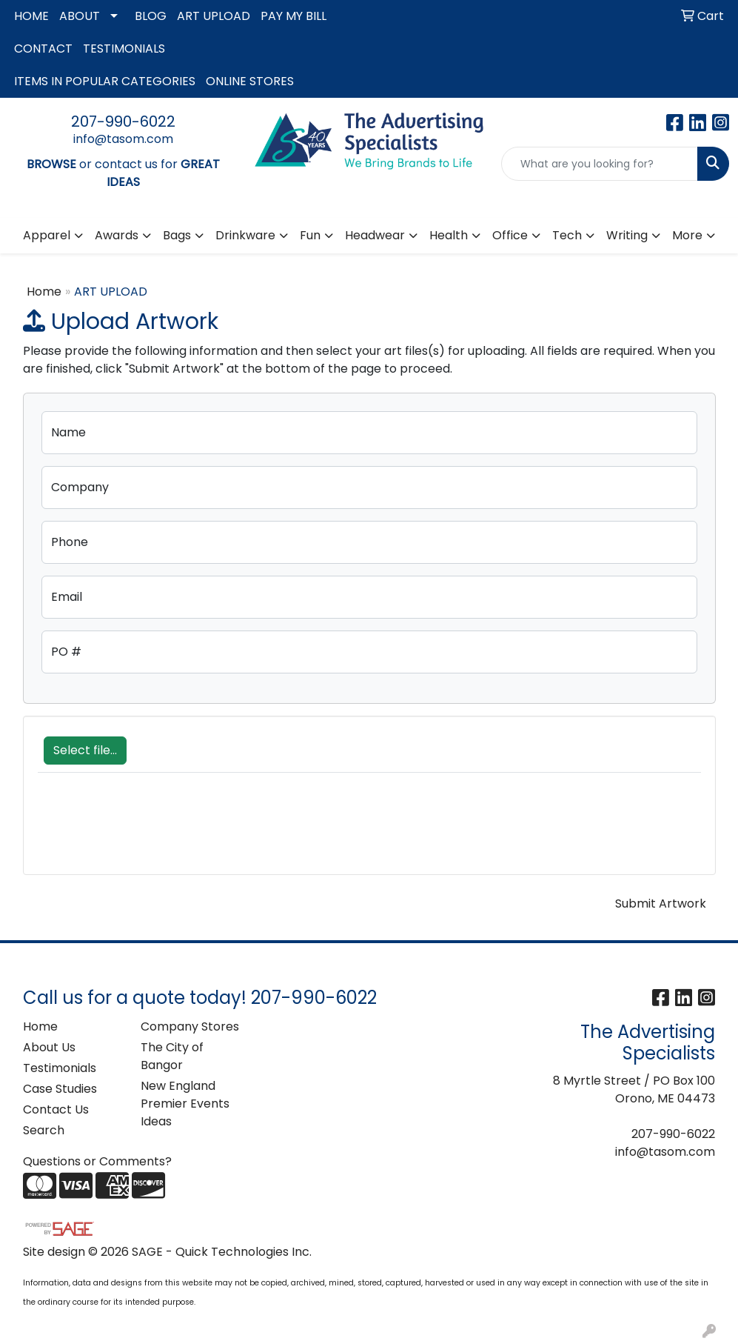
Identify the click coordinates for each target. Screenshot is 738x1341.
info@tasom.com (123, 138)
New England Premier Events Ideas (185, 1103)
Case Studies (60, 1088)
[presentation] (150, 831)
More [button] (687, 235)
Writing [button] (627, 235)
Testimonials (59, 1068)
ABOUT (79, 15)
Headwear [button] (375, 235)
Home (44, 291)
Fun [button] (310, 235)
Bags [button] (177, 235)
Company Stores (190, 1026)
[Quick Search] (599, 164)
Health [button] (448, 235)
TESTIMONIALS (124, 48)
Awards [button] (116, 235)
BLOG (151, 15)
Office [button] (510, 235)
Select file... (85, 750)
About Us (49, 1047)
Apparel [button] (46, 235)
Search (43, 1130)
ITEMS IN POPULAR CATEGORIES (104, 81)
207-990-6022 (123, 121)
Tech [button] (567, 235)
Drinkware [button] (245, 235)
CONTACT (43, 48)
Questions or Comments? (97, 1161)
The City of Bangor (172, 1056)
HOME (31, 15)
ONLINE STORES (250, 81)
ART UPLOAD (213, 15)
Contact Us (56, 1109)
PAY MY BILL (293, 15)
